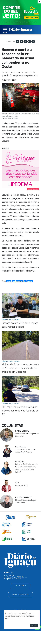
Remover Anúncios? (33, 189)
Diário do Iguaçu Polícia (10, 361)
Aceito (34, 625)
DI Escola (19, 461)
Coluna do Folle (23, 497)
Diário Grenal (22, 431)
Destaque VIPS (21, 485)
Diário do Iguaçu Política (11, 320)
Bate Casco (20, 447)
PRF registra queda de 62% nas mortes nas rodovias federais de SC (20, 410)
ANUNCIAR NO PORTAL (20, 595)
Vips (17, 482)
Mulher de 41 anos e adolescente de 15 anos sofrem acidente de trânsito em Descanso (20, 368)
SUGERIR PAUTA (20, 586)
